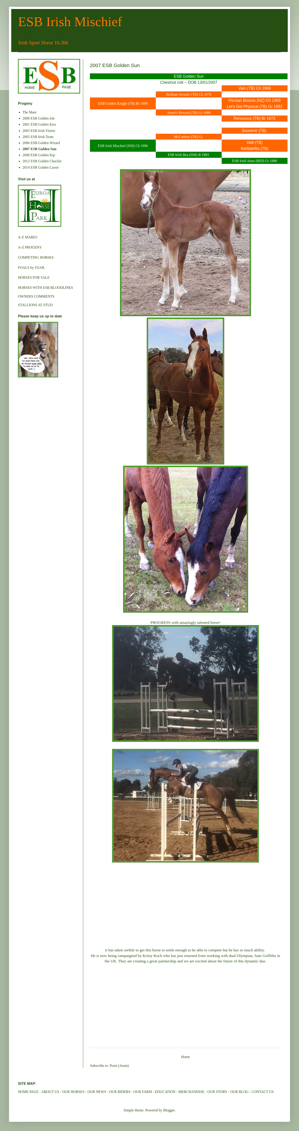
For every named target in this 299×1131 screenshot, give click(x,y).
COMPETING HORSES (36, 257)
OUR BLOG (239, 1092)
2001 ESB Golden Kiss (39, 124)
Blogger (169, 1110)
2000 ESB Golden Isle (38, 118)
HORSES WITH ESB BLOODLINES (45, 288)
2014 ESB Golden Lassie (40, 167)
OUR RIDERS (119, 1092)
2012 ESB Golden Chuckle (42, 161)
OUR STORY (217, 1092)
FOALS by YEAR (31, 267)
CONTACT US (263, 1092)
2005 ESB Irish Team (38, 137)
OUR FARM (142, 1092)
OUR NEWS (96, 1092)
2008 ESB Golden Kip (38, 155)
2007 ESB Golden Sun (39, 149)
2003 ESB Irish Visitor (38, 131)
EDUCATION (165, 1092)
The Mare (29, 112)
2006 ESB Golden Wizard (41, 143)
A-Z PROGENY (30, 247)
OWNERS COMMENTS (36, 296)
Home (185, 1057)
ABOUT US (50, 1092)
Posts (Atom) (119, 1066)
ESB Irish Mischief (70, 21)
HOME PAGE (28, 1092)
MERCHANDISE (192, 1092)
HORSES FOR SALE (33, 277)
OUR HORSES (73, 1092)
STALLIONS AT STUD (35, 305)
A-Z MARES (27, 237)
